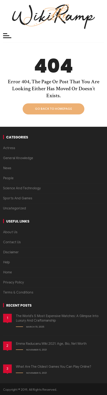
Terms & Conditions (18, 292)
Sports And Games (17, 198)
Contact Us (12, 242)
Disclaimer (11, 252)
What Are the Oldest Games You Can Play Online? (53, 367)
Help (6, 262)
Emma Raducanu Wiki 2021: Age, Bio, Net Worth (51, 344)
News (7, 168)
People (8, 178)
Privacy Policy (13, 282)
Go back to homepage (53, 109)
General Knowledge (18, 158)
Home (7, 272)
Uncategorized (14, 208)
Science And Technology (22, 188)
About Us (10, 232)
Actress (9, 148)
